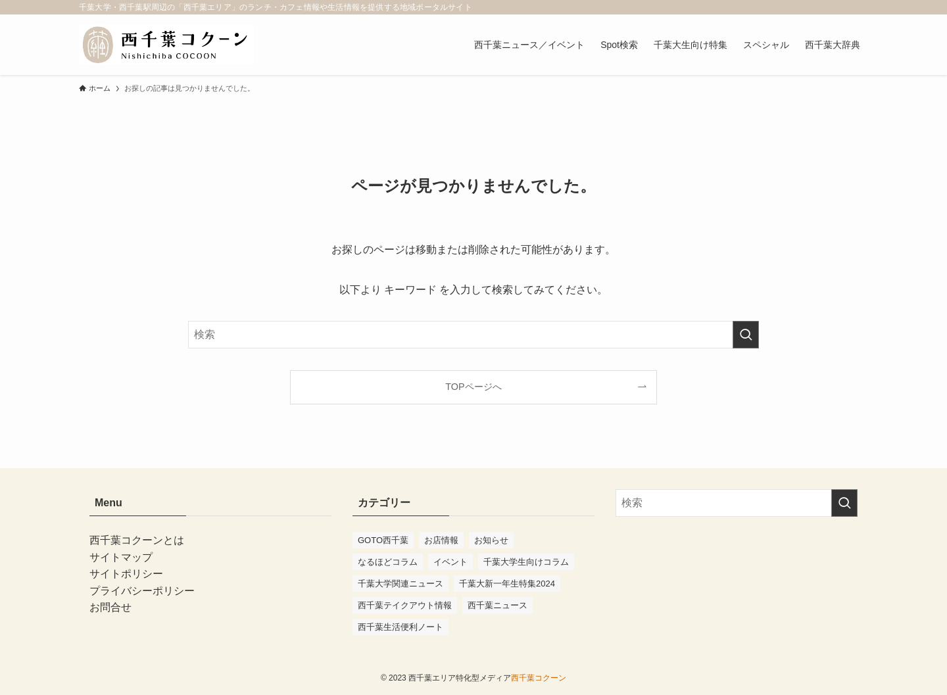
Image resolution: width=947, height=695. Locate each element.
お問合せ (110, 607)
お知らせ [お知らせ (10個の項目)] (491, 540)
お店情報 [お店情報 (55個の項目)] (441, 540)
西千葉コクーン (538, 678)
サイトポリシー (126, 573)
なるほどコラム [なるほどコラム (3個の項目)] (388, 562)
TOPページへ (473, 386)
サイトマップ (121, 557)
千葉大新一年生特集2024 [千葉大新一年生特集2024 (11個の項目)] (507, 583)
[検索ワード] (473, 334)
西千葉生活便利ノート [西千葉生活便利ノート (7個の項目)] (400, 627)
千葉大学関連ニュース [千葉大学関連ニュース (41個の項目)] (400, 583)
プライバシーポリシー (142, 590)
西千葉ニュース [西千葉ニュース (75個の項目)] (497, 605)
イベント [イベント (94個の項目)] (450, 562)
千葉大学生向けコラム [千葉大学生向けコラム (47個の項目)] (526, 562)
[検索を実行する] (746, 334)
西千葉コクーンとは (136, 540)
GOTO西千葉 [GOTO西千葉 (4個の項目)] (383, 540)
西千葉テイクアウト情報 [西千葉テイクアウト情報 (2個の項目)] (405, 605)
